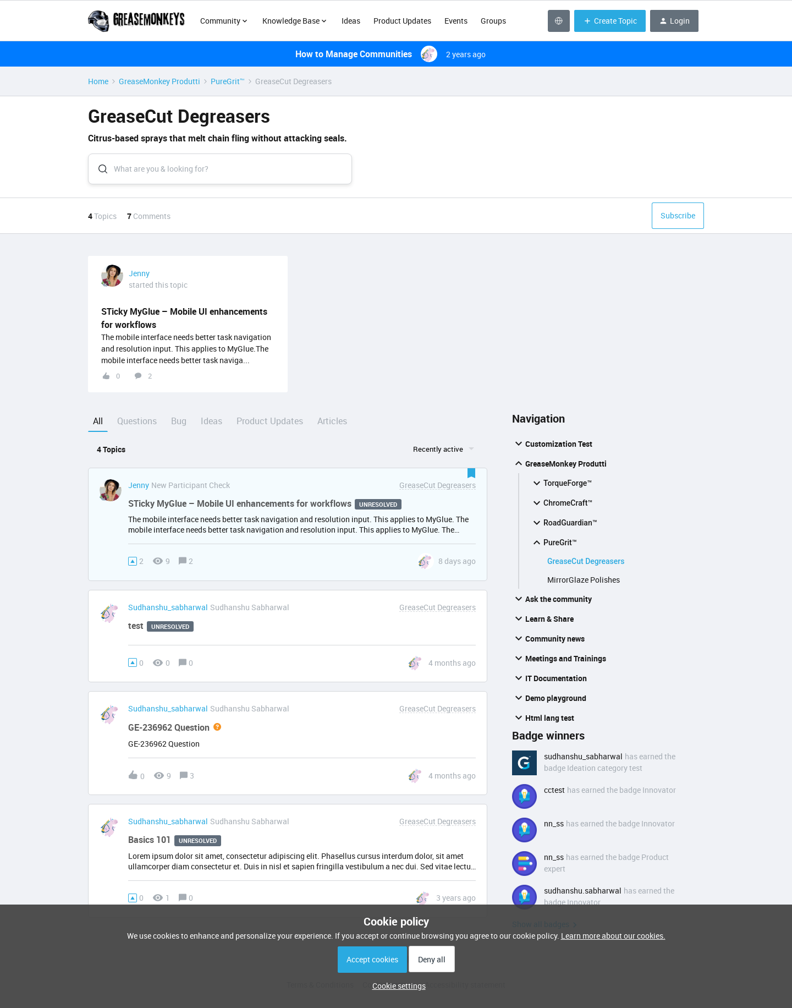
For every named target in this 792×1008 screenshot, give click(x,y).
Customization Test (552, 448)
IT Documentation (549, 682)
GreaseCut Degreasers (585, 566)
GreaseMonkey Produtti (159, 81)
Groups (493, 20)
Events (456, 20)
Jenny (139, 278)
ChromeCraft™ (561, 507)
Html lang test (543, 722)
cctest (554, 795)
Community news (548, 643)
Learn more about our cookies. (613, 935)
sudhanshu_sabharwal (168, 612)
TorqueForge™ (561, 488)
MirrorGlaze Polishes (583, 584)
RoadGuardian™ (563, 527)
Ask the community (552, 603)
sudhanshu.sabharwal (583, 895)
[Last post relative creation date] (457, 566)
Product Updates (402, 20)
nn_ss (554, 828)
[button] (396, 985)
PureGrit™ (228, 81)
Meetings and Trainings (559, 663)
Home (98, 81)
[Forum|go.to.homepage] (137, 21)
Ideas (351, 20)
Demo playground (549, 702)
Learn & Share (543, 623)
